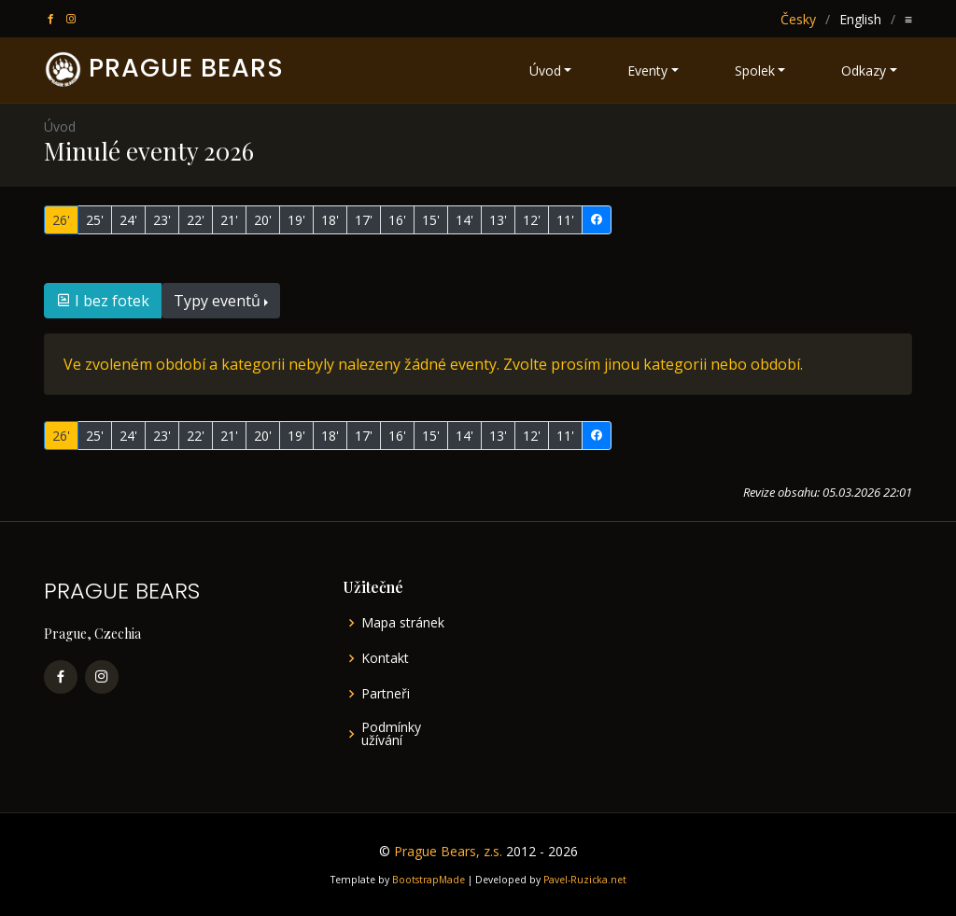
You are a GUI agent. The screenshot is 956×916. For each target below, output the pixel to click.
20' (263, 220)
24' (128, 220)
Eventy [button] (647, 70)
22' (195, 220)
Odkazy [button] (863, 70)
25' (95, 220)
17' (364, 220)
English (860, 19)
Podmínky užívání (391, 734)
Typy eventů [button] (217, 300)
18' (330, 220)
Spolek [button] (755, 70)
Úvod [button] (545, 70)
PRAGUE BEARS (186, 67)
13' (498, 220)
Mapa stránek (402, 622)
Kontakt (385, 658)
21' (229, 220)
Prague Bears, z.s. (448, 851)
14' (464, 220)
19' (296, 220)
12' (532, 220)
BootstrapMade (428, 879)
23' (162, 220)
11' (565, 220)
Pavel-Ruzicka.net (584, 879)
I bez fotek (102, 300)
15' (431, 220)
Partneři (385, 693)
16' (397, 220)
